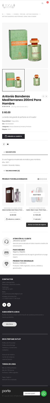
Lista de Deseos (7, 359)
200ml (9, 129)
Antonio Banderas (14, 126)
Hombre (22, 126)
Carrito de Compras (8, 357)
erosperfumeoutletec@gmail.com (12, 294)
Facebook (4, 144)
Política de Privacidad (8, 343)
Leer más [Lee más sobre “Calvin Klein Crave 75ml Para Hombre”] (38, 219)
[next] (46, 96)
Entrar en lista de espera (37, 224)
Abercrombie (7, 208)
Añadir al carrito (14, 136)
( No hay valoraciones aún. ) (19, 107)
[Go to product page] (13, 195)
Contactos (5, 350)
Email (7, 144)
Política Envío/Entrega (8, 345)
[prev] (43, 96)
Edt (12, 208)
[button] (42, 3)
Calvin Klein (32, 208)
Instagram (9, 305)
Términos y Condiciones (9, 347)
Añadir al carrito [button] (14, 219)
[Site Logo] (8, 6)
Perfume (28, 126)
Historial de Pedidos (8, 354)
